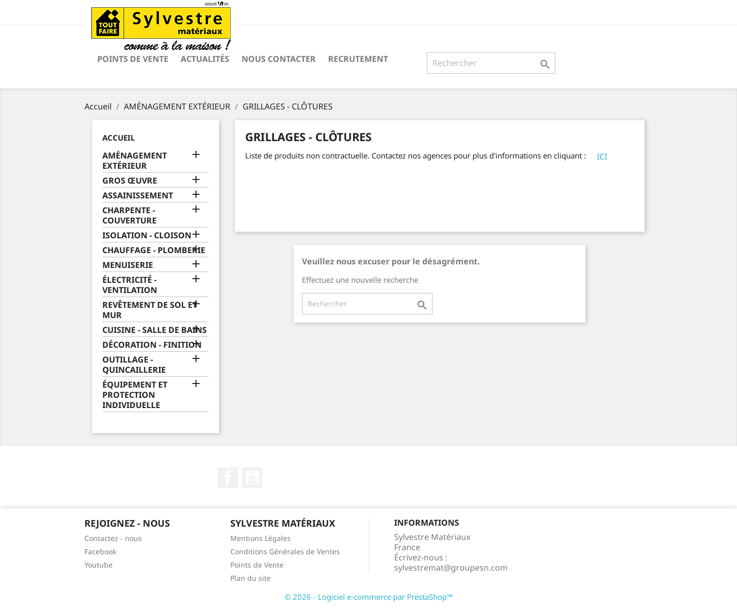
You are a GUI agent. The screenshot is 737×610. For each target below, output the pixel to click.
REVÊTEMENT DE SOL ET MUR (149, 310)
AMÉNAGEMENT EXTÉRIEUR (134, 160)
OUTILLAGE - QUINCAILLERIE (134, 364)
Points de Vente (132, 58)
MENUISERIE (127, 265)
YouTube (252, 477)
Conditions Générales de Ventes (285, 551)
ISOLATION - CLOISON (146, 235)
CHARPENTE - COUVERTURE (129, 215)
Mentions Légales (260, 538)
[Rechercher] (491, 63)
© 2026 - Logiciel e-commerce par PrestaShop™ (369, 597)
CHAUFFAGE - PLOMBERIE (153, 250)
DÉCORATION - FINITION (152, 345)
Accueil (118, 137)
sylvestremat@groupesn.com (451, 567)
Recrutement (358, 58)
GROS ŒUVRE (129, 180)
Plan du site (250, 578)
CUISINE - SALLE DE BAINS (154, 330)
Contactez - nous (113, 538)
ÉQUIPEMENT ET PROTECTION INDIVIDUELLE (134, 395)
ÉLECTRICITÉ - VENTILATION (129, 285)
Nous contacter (279, 58)
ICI (602, 156)
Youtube (98, 565)
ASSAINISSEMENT (137, 195)
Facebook (228, 477)
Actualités (205, 58)
